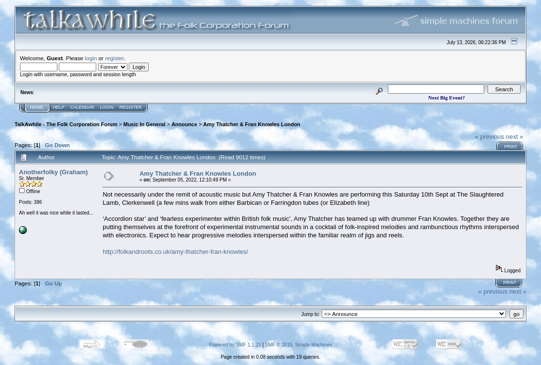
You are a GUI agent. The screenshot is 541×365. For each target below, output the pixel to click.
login (91, 58)
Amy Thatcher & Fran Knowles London (251, 124)
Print (510, 146)
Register (131, 107)
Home (36, 107)
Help (59, 107)
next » (514, 136)
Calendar (82, 107)
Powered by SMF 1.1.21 (235, 345)
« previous (489, 136)
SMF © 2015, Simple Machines (298, 345)
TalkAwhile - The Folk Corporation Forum (66, 124)
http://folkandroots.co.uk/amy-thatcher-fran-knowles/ (175, 251)
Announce (184, 124)
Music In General (144, 124)
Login (107, 107)
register (114, 58)
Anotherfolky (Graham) (53, 172)
